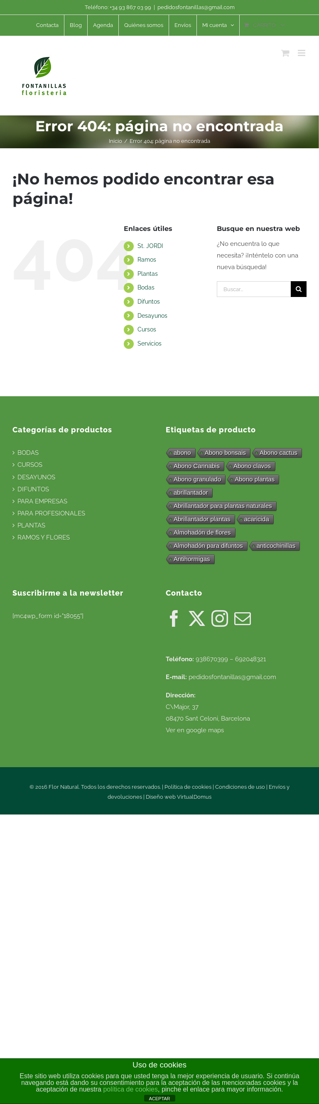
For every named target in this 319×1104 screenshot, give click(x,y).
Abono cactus (278, 452)
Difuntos (148, 301)
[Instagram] (219, 618)
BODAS (28, 452)
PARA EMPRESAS (42, 501)
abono (182, 452)
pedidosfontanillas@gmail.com (196, 7)
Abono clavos (252, 465)
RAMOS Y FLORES (43, 537)
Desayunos (152, 315)
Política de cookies (187, 787)
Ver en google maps (195, 730)
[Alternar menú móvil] (302, 53)
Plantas (147, 273)
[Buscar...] (254, 289)
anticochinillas (276, 545)
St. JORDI (150, 246)
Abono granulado (197, 479)
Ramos (146, 259)
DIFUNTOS (33, 489)
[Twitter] (197, 618)
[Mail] (242, 618)
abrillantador (191, 492)
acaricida (256, 519)
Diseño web (161, 797)
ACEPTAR (159, 1098)
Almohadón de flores (202, 532)
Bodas (146, 287)
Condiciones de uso (240, 787)
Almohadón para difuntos (208, 545)
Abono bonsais (225, 452)
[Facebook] (174, 618)
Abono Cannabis (197, 465)
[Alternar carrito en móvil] (285, 53)
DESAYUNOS (36, 477)
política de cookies (130, 1089)
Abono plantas (255, 479)
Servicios (149, 343)
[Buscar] (299, 289)
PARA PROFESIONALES (51, 513)
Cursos (146, 329)
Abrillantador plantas (202, 519)
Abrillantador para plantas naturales (223, 505)
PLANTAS (31, 525)
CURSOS (29, 465)
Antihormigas (192, 558)
